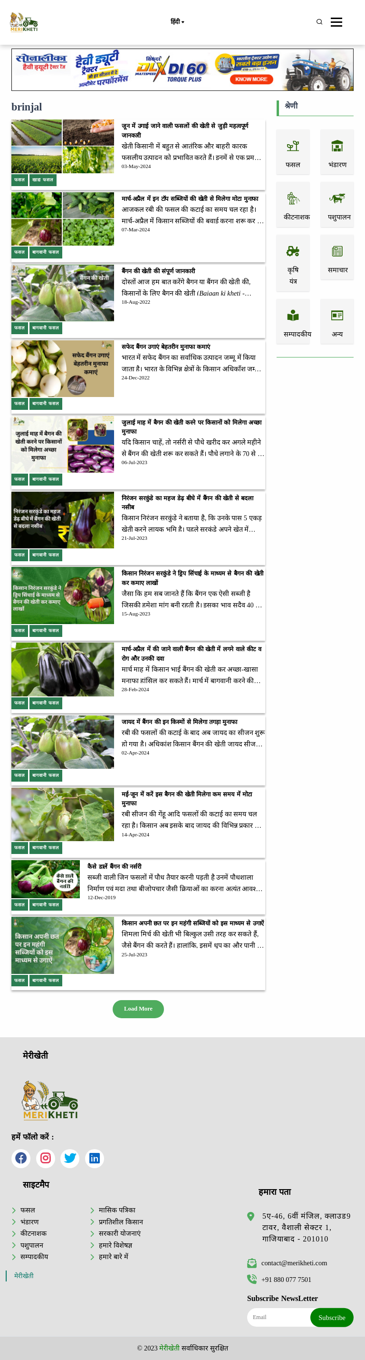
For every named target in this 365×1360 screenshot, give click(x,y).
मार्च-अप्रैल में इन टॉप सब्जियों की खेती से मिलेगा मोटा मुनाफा (190, 199)
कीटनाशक (33, 1233)
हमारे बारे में (113, 1257)
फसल (27, 1210)
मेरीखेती (24, 1276)
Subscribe (332, 1317)
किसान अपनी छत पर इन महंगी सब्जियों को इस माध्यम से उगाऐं (193, 923)
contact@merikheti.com (287, 1263)
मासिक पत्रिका (117, 1210)
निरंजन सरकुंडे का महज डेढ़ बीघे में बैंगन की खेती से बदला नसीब (187, 503)
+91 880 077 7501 (279, 1279)
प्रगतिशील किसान (121, 1222)
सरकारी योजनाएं (120, 1233)
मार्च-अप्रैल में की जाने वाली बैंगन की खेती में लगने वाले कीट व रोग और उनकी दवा (191, 654)
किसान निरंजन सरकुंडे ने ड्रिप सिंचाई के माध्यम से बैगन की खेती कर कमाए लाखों (192, 578)
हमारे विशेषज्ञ (115, 1245)
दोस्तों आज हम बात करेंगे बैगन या (164, 282)
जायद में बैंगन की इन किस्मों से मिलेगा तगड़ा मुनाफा (179, 722)
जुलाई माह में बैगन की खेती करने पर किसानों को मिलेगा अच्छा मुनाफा (191, 427)
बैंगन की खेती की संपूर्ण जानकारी (158, 271)
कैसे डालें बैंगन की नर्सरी (114, 867)
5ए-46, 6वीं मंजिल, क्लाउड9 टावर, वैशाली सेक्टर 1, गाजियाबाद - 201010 (306, 1227)
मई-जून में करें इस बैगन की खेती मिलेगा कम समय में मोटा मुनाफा (187, 799)
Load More (138, 1008)
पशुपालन (31, 1245)
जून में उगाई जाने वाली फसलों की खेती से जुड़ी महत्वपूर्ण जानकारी (185, 131)
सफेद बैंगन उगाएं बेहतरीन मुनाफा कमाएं (166, 347)
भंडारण (29, 1222)
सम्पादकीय (34, 1257)
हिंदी (177, 22)
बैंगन (212, 282)
